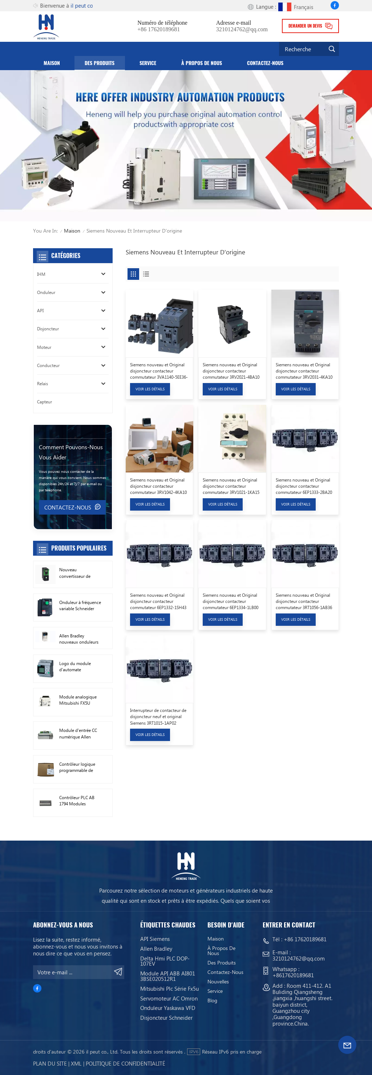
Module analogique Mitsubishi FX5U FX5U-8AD (78, 700)
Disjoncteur (48, 328)
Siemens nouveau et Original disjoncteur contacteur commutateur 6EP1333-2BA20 (304, 486)
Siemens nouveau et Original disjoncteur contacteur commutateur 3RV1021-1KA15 (231, 486)
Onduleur (46, 292)
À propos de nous (201, 63)
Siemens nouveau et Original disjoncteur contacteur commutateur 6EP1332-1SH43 (158, 601)
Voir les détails (150, 389)
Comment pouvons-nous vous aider (71, 452)
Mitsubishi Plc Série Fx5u (169, 988)
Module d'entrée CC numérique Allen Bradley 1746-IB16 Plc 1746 (79, 734)
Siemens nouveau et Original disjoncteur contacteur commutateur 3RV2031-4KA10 (304, 371)
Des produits (99, 63)
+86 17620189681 (158, 29)
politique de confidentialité (125, 1063)
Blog (212, 1000)
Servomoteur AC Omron (169, 998)
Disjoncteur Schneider (166, 1017)
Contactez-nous (265, 63)
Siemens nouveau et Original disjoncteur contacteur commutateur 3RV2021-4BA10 (231, 371)
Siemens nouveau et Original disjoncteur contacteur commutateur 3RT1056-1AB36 (304, 601)
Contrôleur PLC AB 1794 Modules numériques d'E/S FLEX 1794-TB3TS (76, 801)
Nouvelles (218, 981)
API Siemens (155, 938)
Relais (42, 383)
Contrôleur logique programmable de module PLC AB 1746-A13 (79, 767)
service (148, 63)
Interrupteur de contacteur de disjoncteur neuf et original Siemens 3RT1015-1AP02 (158, 717)
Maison (52, 63)
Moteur (44, 347)
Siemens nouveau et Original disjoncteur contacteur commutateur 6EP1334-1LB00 (230, 601)
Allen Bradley (156, 948)
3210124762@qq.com (242, 29)
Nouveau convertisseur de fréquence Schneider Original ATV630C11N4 (78, 573)
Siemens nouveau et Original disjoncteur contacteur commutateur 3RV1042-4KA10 (158, 486)
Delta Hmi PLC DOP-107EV (165, 961)
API (40, 310)
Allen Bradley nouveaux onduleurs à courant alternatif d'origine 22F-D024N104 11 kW (78, 639)
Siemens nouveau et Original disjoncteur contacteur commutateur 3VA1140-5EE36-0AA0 (159, 371)
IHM (41, 274)
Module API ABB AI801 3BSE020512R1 (167, 976)
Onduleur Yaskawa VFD (167, 1007)
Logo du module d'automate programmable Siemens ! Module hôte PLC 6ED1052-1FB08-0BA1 (77, 667)
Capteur (44, 401)
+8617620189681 (293, 975)
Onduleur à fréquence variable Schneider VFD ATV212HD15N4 (80, 606)
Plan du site (50, 1063)
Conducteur (48, 365)
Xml (76, 1063)
